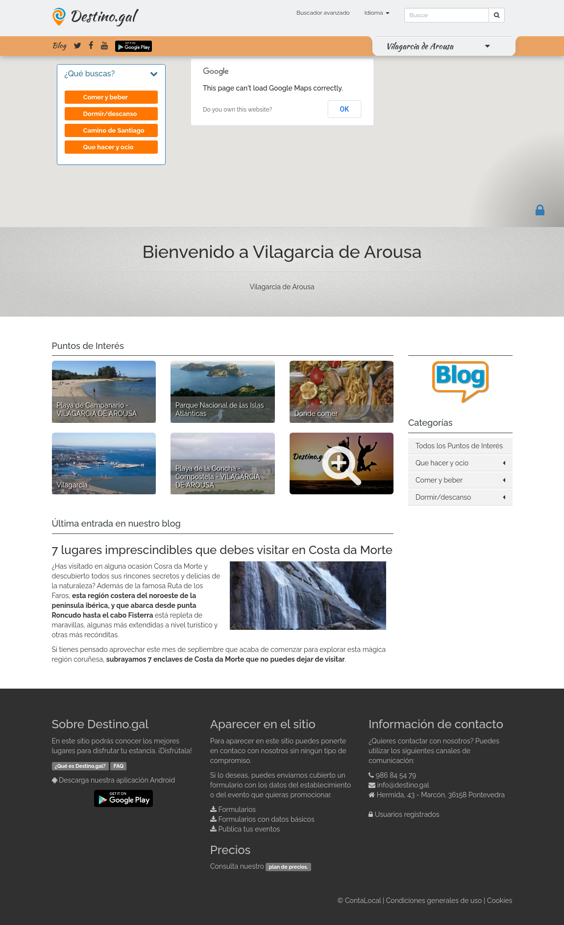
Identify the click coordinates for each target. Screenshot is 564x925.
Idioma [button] (377, 12)
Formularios (237, 809)
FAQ (118, 766)
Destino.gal (102, 15)
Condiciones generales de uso (434, 900)
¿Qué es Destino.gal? (80, 766)
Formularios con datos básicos (266, 819)
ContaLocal (363, 900)
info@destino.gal (403, 785)
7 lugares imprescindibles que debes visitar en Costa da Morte (222, 550)
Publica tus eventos (249, 829)
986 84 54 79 (396, 775)
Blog (59, 45)
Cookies (500, 900)
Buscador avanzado (323, 12)
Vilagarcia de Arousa (419, 46)
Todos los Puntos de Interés (459, 446)
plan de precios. (288, 867)
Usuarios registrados (407, 814)
